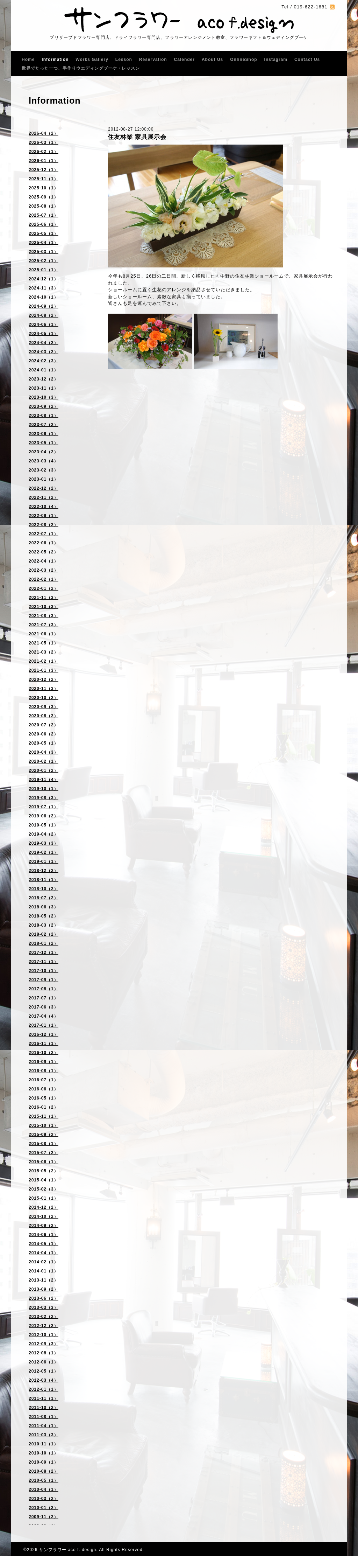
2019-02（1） (43, 852)
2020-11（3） (43, 688)
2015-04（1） (43, 1180)
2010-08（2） (43, 1471)
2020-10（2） (43, 697)
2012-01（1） (43, 1389)
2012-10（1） (43, 1334)
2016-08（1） (43, 1070)
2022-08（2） (43, 524)
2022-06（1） (43, 542)
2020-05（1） (43, 743)
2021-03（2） (43, 652)
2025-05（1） (43, 233)
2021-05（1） (43, 643)
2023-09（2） (43, 406)
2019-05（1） (43, 825)
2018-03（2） (43, 925)
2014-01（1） (43, 1271)
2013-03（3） (43, 1307)
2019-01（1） (43, 861)
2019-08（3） (43, 797)
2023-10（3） (43, 397)
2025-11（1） (43, 178)
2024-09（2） (43, 306)
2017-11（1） (43, 961)
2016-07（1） (43, 1079)
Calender (184, 59)
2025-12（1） (43, 169)
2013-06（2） (43, 1298)
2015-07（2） (43, 1152)
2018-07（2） (43, 897)
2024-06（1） (43, 324)
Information (55, 59)
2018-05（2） (43, 916)
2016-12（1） (43, 1034)
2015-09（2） (43, 1134)
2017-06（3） (43, 1007)
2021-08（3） (43, 615)
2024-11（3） (43, 288)
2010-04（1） (43, 1489)
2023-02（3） (43, 470)
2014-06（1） (43, 1234)
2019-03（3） (43, 843)
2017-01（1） (43, 1025)
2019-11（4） (43, 779)
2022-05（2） (43, 552)
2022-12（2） (43, 488)
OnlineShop (243, 59)
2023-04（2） (43, 451)
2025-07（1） (43, 215)
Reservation (153, 59)
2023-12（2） (43, 379)
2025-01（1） (43, 269)
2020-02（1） (43, 761)
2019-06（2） (43, 816)
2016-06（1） (43, 1089)
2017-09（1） (43, 979)
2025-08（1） (43, 206)
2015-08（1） (43, 1143)
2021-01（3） (43, 670)
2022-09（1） (43, 515)
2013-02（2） (43, 1316)
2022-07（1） (43, 533)
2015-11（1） (43, 1116)
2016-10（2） (43, 1052)
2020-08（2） (43, 715)
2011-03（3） (43, 1434)
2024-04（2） (43, 342)
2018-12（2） (43, 870)
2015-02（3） (43, 1189)
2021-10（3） (43, 606)
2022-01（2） (43, 588)
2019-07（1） (43, 806)
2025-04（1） (43, 242)
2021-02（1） (43, 661)
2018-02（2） (43, 934)
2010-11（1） (43, 1444)
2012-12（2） (43, 1325)
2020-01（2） (43, 770)
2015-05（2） (43, 1170)
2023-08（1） (43, 415)
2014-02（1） (43, 1262)
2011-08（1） (43, 1416)
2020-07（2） (43, 725)
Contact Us (307, 59)
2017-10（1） (43, 970)
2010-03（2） (43, 1498)
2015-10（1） (43, 1125)
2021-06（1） (43, 634)
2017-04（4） (43, 1016)
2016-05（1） (43, 1098)
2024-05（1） (43, 333)
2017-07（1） (43, 998)
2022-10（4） (43, 506)
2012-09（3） (43, 1343)
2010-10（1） (43, 1453)
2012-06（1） (43, 1362)
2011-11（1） (43, 1398)
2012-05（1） (43, 1371)
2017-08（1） (43, 988)
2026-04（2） (43, 133)
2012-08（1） (43, 1353)
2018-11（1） (43, 879)
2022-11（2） (43, 497)
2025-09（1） (43, 197)
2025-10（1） (43, 188)
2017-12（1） (43, 952)
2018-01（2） (43, 943)
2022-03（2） (43, 570)
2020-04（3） (43, 752)
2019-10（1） (43, 788)
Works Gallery (92, 59)
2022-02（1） (43, 579)
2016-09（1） (43, 1061)
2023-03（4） (43, 461)
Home (28, 59)
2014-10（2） (43, 1216)
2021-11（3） (43, 597)
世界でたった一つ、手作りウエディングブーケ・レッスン (81, 68)
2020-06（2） (43, 734)
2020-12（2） (43, 679)
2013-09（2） (43, 1289)
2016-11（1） (43, 1043)
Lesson (123, 59)
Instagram (275, 59)
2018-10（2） (43, 888)
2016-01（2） (43, 1107)
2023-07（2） (43, 424)
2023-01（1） (43, 479)
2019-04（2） (43, 834)
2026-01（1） (43, 160)
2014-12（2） (43, 1207)
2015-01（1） (43, 1198)
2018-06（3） (43, 907)
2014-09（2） (43, 1225)
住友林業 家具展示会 (137, 137)
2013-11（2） (43, 1280)
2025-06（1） (43, 224)
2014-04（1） (43, 1252)
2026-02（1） (43, 151)
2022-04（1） (43, 561)
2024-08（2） (43, 315)
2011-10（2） (43, 1407)
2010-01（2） (43, 1507)
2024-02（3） (43, 360)
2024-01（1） (43, 370)
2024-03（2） (43, 351)
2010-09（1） (43, 1462)
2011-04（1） (43, 1425)
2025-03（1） (43, 251)
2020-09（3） (43, 706)
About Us (212, 59)
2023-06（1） (43, 433)
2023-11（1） (43, 388)
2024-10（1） (43, 297)
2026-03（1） (43, 142)
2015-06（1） (43, 1161)
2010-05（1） (43, 1480)
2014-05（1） (43, 1243)
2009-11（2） (43, 1516)
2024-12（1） (43, 279)
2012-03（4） (43, 1380)
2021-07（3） (43, 624)
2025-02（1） (43, 260)
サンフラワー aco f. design (67, 1549)
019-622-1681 (311, 6)
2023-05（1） (43, 442)
